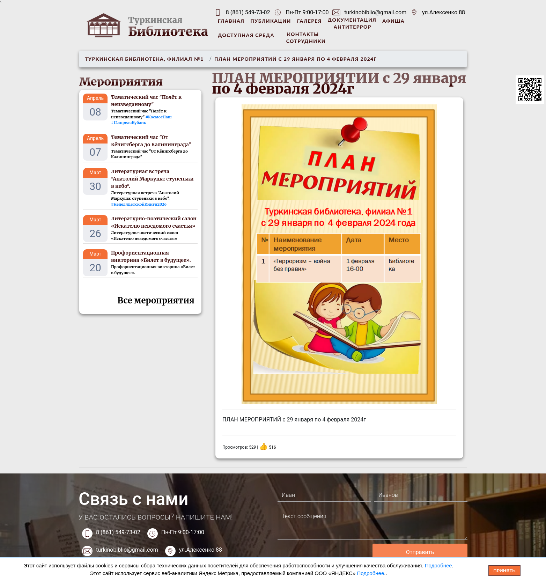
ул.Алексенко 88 (443, 12)
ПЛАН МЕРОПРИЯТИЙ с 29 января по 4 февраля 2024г (295, 59)
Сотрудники (306, 41)
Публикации (270, 21)
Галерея (309, 21)
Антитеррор (352, 27)
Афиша (393, 21)
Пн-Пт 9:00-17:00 (182, 532)
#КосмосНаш (159, 117)
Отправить (420, 552)
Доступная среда (246, 35)
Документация (352, 20)
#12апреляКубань (128, 122)
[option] (339, 254)
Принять (504, 570)
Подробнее (438, 565)
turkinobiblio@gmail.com (375, 12)
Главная (231, 21)
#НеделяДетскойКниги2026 (139, 204)
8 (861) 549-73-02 (248, 12)
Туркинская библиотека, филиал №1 (144, 59)
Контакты (303, 34)
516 (272, 447)
